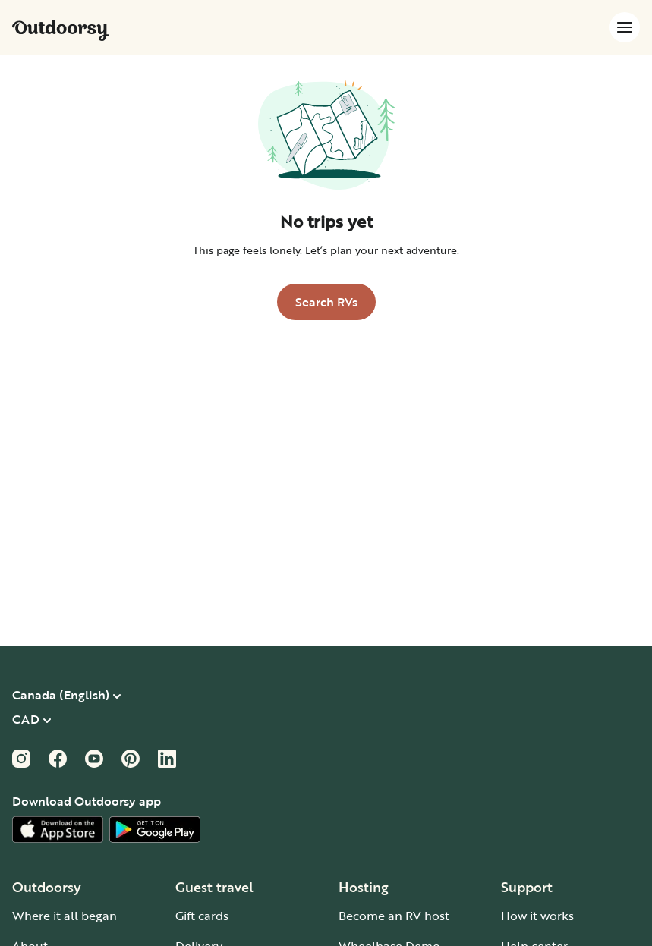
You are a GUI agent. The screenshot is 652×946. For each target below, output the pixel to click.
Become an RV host (394, 916)
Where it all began (64, 916)
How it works (537, 916)
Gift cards (201, 916)
